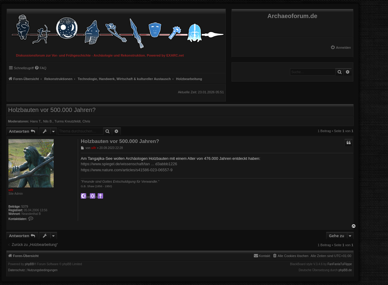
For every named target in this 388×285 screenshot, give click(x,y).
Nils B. (48, 121)
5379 (24, 206)
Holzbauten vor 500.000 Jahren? (52, 110)
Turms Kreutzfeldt (67, 121)
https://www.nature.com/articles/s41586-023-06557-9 (126, 170)
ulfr (10, 190)
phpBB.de (345, 270)
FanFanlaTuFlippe (339, 264)
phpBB (29, 264)
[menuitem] (340, 47)
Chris (86, 121)
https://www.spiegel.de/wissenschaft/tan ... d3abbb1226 (129, 164)
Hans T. (35, 121)
